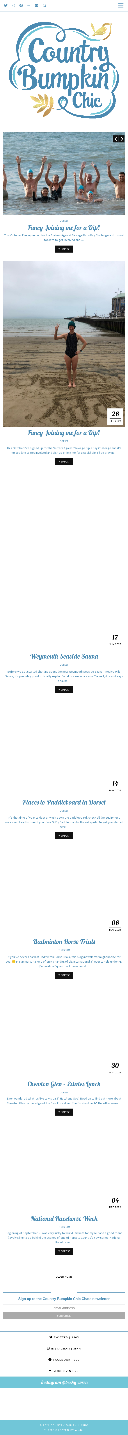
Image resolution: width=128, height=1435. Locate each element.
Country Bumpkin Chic (69, 1425)
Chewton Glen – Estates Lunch (64, 1084)
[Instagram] (13, 5)
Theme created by (64, 1430)
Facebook (64, 1359)
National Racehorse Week (64, 1218)
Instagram (64, 1348)
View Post (64, 249)
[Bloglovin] (28, 5)
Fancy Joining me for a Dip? (64, 227)
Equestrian (64, 950)
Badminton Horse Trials (64, 941)
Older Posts (64, 1276)
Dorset (64, 220)
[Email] (36, 5)
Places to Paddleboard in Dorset (64, 802)
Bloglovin (64, 1371)
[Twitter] (5, 5)
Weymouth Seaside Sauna (64, 656)
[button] (122, 6)
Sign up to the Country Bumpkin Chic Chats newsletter (64, 1299)
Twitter (64, 1337)
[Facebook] (21, 5)
